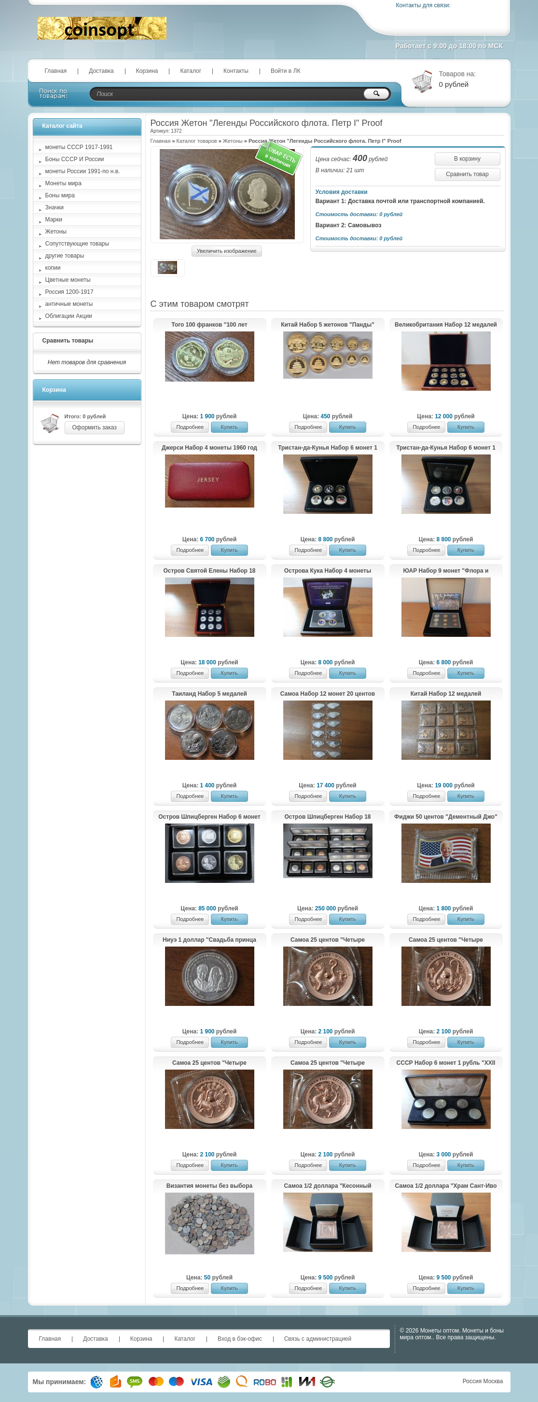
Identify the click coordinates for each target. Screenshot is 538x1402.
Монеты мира (63, 183)
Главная (56, 71)
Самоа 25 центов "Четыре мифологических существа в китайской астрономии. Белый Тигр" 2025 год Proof (327, 940)
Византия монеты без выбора (209, 1185)
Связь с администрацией (318, 1338)
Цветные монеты (68, 279)
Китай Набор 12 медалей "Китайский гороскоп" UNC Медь (446, 694)
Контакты (235, 71)
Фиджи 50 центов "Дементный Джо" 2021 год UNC (445, 817)
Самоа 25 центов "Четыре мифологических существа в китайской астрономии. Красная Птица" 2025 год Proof (209, 1063)
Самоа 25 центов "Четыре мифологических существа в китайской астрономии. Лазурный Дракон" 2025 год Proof (327, 1063)
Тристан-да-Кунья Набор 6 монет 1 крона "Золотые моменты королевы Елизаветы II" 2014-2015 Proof (327, 448)
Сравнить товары (68, 340)
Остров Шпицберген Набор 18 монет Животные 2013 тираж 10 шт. (327, 817)
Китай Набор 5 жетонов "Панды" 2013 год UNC (327, 325)
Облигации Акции (68, 316)
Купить (229, 427)
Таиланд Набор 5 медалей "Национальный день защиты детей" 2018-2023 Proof (209, 694)
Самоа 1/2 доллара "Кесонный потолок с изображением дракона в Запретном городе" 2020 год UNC (328, 1186)
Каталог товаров (197, 141)
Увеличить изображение (227, 251)
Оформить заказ (94, 427)
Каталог (190, 71)
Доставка (101, 71)
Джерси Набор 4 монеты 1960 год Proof (209, 448)
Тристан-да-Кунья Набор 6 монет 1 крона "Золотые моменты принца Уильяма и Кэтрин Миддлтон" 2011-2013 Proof (446, 448)
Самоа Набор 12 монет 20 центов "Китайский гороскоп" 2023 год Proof (327, 694)
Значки (54, 207)
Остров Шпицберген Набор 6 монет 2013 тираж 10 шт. (209, 817)
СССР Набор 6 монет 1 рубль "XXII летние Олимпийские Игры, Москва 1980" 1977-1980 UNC (446, 1063)
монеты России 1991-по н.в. (82, 171)
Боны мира (60, 195)
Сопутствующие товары (77, 243)
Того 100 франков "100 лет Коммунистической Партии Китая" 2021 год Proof (209, 325)
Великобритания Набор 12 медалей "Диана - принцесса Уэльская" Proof (446, 325)
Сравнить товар (467, 174)
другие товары (64, 255)
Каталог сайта (62, 126)
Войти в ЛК (286, 71)
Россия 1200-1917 (69, 292)
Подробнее (190, 427)
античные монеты (69, 304)
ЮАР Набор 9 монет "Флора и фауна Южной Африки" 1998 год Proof (445, 571)
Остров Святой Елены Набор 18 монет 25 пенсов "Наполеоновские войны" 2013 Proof (210, 571)
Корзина (147, 71)
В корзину (467, 158)
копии (53, 267)
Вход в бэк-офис (240, 1338)
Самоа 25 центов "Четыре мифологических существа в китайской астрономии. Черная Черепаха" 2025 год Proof (446, 940)
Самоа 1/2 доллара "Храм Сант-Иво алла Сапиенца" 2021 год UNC (446, 1186)
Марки (53, 219)
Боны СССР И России (74, 159)
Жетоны (233, 141)
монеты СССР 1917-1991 (79, 147)
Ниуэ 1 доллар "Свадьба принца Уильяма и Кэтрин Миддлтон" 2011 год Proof (209, 940)
